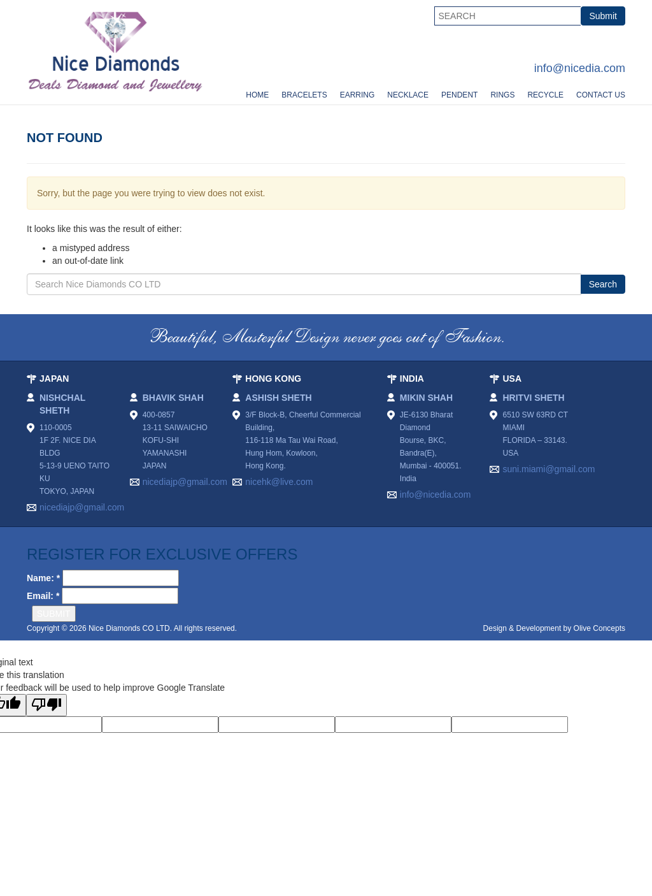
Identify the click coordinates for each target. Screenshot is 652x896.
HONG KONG (273, 378)
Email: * (43, 596)
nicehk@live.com (279, 482)
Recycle (545, 94)
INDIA (412, 378)
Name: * (43, 578)
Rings (502, 94)
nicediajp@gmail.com (75, 507)
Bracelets (304, 94)
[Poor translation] (46, 705)
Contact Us (600, 94)
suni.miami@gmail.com (548, 469)
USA (511, 378)
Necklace (408, 94)
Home (257, 94)
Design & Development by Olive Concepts (554, 628)
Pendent (459, 94)
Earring (357, 94)
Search (603, 284)
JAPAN (54, 378)
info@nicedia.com (579, 68)
